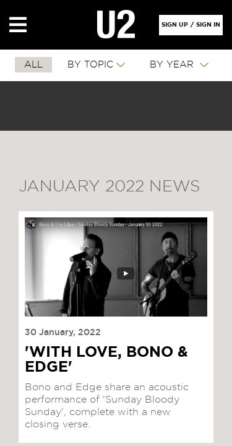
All (33, 64)
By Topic (90, 64)
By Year (173, 64)
